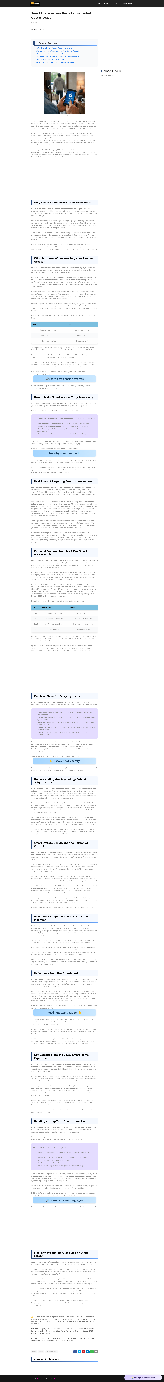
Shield (41, 1352)
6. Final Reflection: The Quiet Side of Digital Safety (55, 62)
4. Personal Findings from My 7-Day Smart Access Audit (57, 57)
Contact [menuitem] (116, 3)
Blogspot (39, 1378)
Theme (54, 1378)
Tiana (35, 29)
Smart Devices (52, 1352)
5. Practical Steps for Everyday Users (50, 60)
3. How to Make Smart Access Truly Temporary (54, 54)
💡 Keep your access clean (143, 1377)
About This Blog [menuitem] (104, 3)
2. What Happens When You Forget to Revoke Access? (57, 51)
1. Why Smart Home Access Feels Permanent (54, 48)
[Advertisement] (64, 180)
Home (34, 1352)
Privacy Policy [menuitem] (128, 3)
